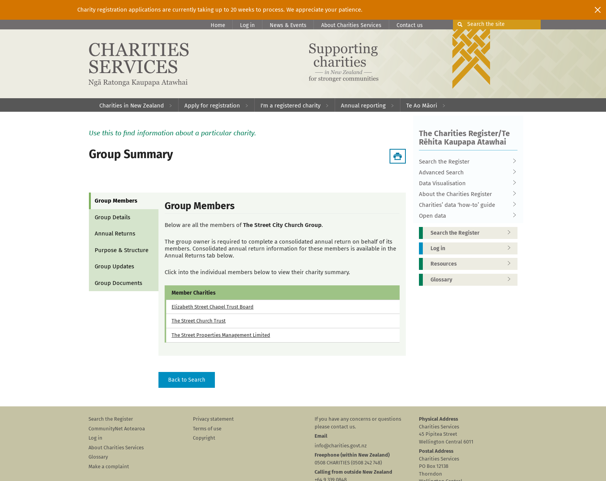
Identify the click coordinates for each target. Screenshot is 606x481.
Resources (473, 264)
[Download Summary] (398, 156)
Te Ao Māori (421, 105)
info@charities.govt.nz (341, 446)
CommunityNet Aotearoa (117, 429)
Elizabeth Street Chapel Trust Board (213, 307)
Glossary (473, 280)
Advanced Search (465, 172)
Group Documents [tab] (118, 283)
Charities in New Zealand (131, 105)
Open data (465, 215)
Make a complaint (109, 466)
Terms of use (207, 429)
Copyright (204, 438)
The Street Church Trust (199, 321)
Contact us (410, 25)
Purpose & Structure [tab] (121, 250)
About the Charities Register (465, 194)
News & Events (288, 25)
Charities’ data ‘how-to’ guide (465, 204)
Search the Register (465, 161)
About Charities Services (351, 25)
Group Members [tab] (116, 200)
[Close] (597, 9)
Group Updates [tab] (114, 266)
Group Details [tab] (112, 217)
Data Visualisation (465, 183)
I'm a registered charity (290, 105)
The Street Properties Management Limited (221, 335)
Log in (247, 25)
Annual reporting (363, 105)
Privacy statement (213, 419)
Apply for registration (212, 105)
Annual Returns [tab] (115, 233)
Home (218, 25)
